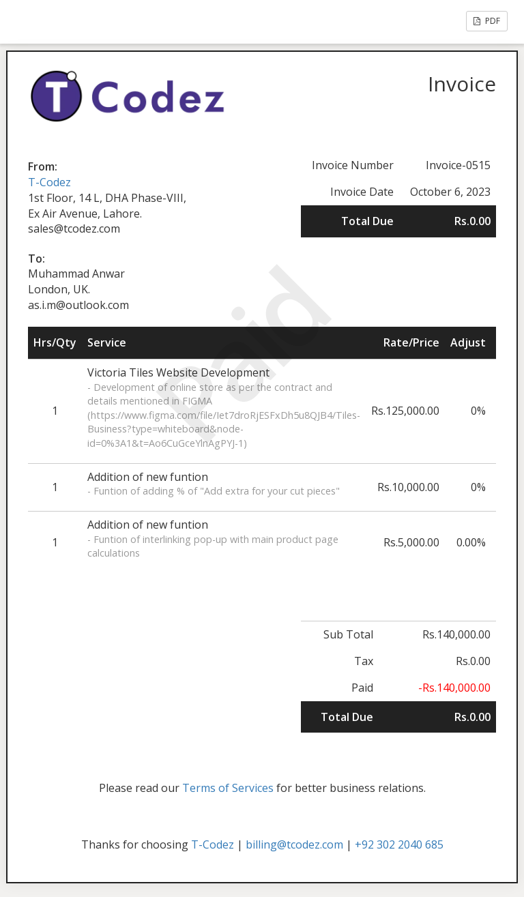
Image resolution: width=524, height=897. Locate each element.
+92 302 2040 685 (399, 844)
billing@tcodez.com (294, 844)
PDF (487, 21)
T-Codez (49, 182)
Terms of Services (228, 787)
